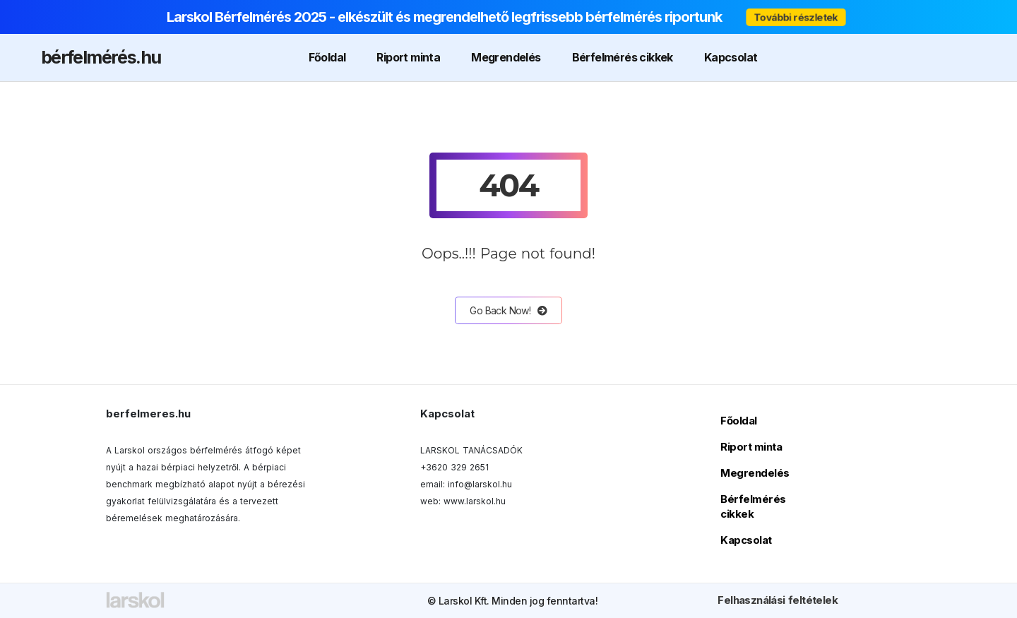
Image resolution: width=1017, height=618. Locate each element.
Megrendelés (505, 57)
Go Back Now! (508, 310)
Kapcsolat (731, 57)
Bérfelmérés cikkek (622, 57)
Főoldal (327, 57)
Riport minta (408, 57)
